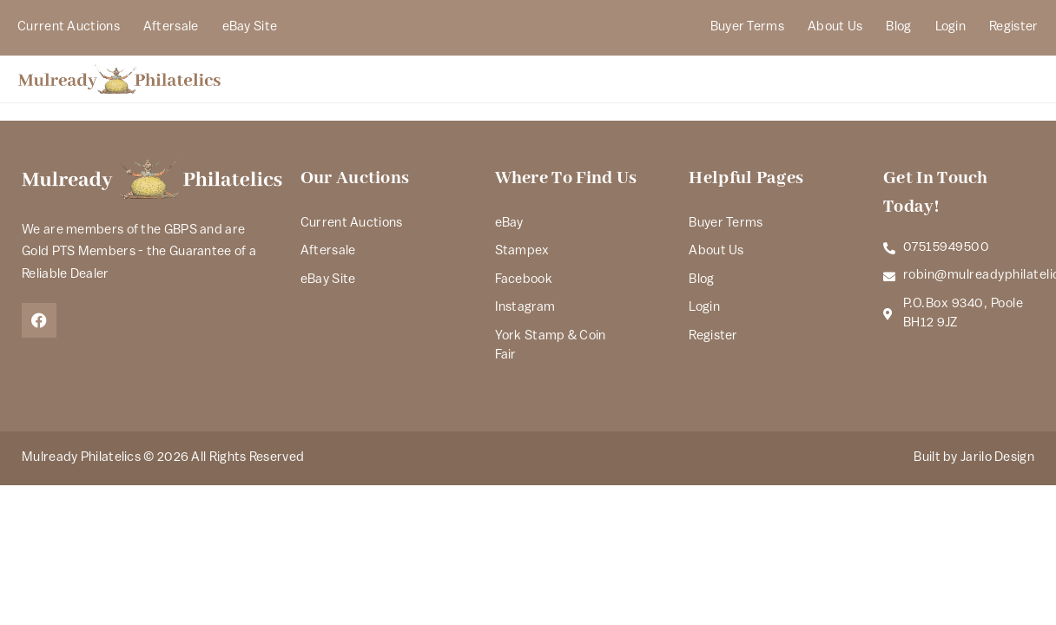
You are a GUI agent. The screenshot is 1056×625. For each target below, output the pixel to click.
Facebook (523, 279)
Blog (898, 27)
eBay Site (250, 27)
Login (951, 27)
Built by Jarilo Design (974, 457)
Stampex (522, 251)
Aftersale (171, 27)
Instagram (525, 307)
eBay (509, 223)
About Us (835, 27)
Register (1013, 27)
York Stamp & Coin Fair (550, 346)
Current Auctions (68, 27)
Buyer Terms (747, 27)
